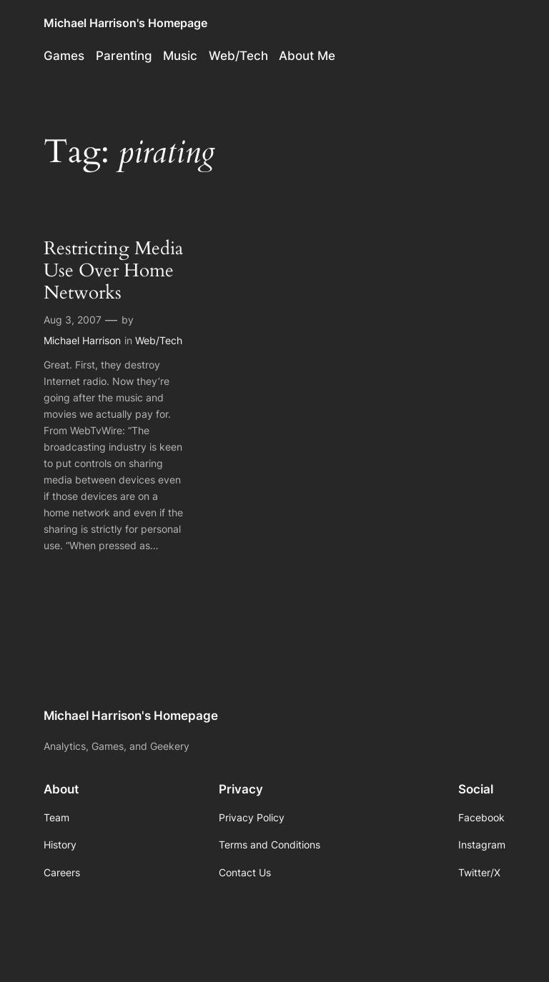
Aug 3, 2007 (73, 320)
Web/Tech (158, 340)
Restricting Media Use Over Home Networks (113, 271)
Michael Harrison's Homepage (125, 23)
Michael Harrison (82, 340)
